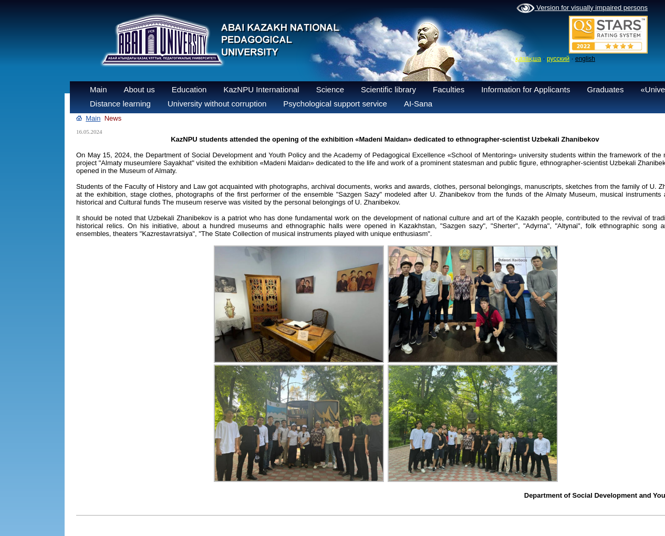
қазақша (528, 58)
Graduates (605, 89)
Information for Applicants (525, 89)
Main (98, 89)
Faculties (448, 89)
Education (189, 89)
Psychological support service (335, 103)
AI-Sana (418, 103)
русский (558, 58)
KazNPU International (261, 89)
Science (330, 89)
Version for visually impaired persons (582, 8)
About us (139, 89)
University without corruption (217, 103)
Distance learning (120, 103)
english (585, 58)
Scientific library (388, 89)
